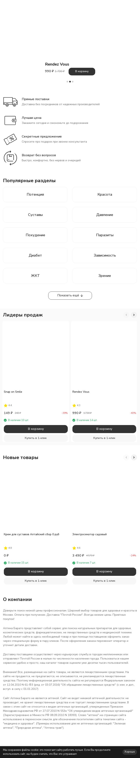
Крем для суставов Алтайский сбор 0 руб (31, 534)
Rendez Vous (80, 392)
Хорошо (129, 752)
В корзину (82, 71)
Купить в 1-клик (36, 438)
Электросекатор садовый (89, 534)
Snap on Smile (13, 392)
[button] (67, 81)
